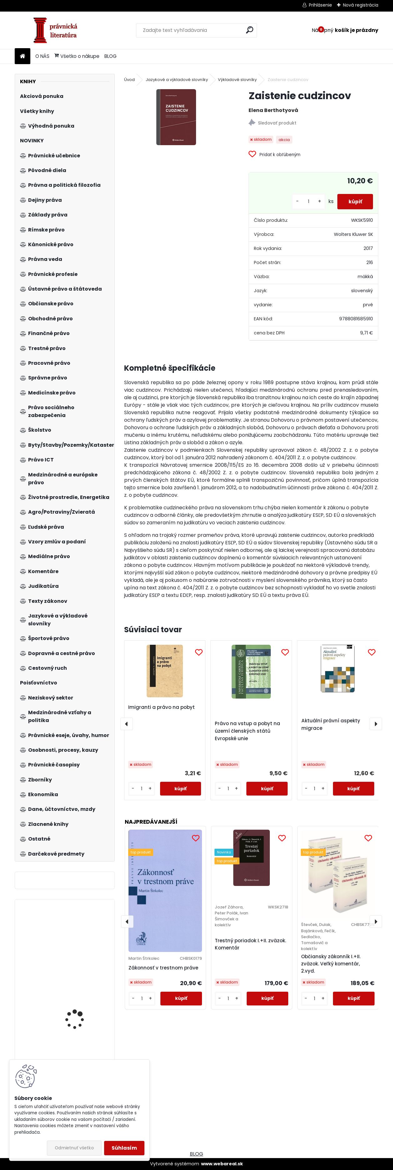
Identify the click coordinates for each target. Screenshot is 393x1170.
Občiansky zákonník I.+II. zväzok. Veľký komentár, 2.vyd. (330, 963)
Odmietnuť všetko (74, 1148)
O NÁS (42, 56)
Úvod (129, 80)
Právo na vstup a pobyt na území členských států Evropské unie (247, 731)
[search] (249, 29)
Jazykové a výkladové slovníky (177, 80)
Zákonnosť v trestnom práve (163, 967)
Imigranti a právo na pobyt (161, 707)
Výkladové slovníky (237, 80)
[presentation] (126, 724)
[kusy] (305, 201)
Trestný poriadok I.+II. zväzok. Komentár (250, 944)
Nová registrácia (360, 5)
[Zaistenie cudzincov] (176, 117)
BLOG (110, 56)
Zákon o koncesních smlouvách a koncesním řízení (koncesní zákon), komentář (83, 1027)
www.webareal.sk (222, 1164)
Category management (81, 935)
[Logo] (58, 30)
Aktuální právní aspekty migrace (330, 724)
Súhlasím (124, 1148)
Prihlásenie (320, 5)
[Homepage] (22, 56)
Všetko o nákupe (76, 56)
